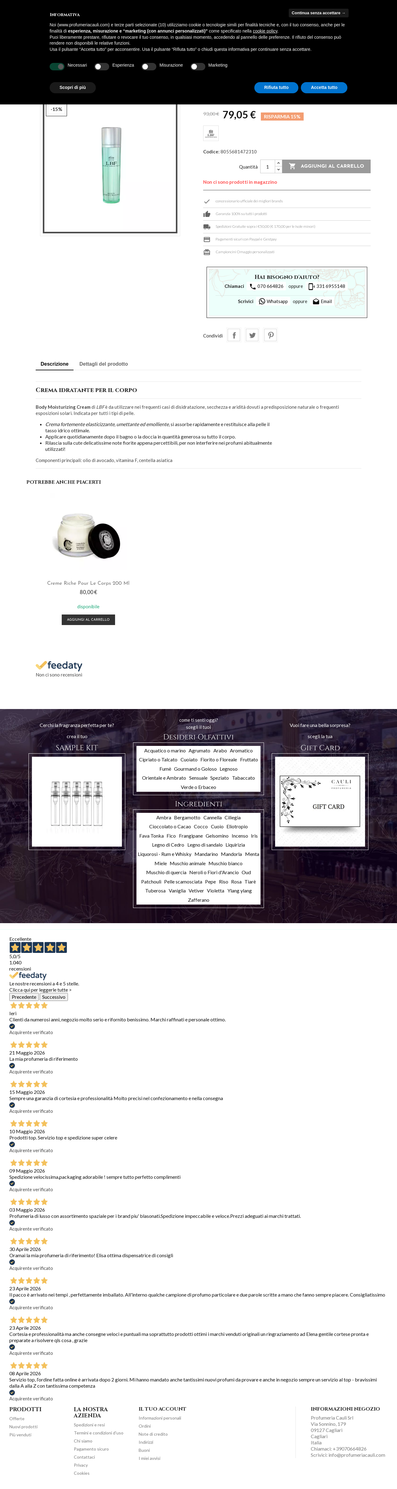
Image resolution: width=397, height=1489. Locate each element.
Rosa (236, 881)
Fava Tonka (151, 836)
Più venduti (20, 1434)
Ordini (145, 1426)
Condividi (234, 335)
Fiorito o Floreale (218, 759)
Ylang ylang (239, 890)
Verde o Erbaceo (198, 787)
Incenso (240, 836)
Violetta (215, 890)
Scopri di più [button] (73, 87)
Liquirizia (235, 845)
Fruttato (249, 759)
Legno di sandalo (205, 845)
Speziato (219, 778)
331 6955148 (326, 286)
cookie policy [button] (265, 31)
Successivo (53, 997)
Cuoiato (189, 759)
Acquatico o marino (165, 750)
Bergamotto (187, 817)
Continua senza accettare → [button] (319, 13)
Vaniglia (177, 890)
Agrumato (199, 750)
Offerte (17, 1418)
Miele (160, 863)
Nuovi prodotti (23, 1426)
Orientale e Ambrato (164, 778)
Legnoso (229, 769)
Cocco (201, 826)
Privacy (81, 1465)
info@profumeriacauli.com (356, 1455)
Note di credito (153, 1434)
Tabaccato (243, 778)
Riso (223, 881)
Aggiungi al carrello (326, 166)
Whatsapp (273, 301)
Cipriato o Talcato (158, 759)
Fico (171, 836)
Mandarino (206, 854)
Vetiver (196, 890)
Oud (246, 872)
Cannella (212, 817)
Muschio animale (188, 863)
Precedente (24, 997)
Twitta (252, 335)
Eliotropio (237, 826)
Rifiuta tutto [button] (276, 87)
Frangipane (191, 836)
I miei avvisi (149, 1458)
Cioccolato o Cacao (170, 826)
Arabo (220, 750)
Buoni (144, 1450)
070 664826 (266, 286)
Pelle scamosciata (183, 881)
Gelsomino (217, 836)
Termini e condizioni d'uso (98, 1432)
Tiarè (250, 881)
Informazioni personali (160, 1418)
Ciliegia (233, 817)
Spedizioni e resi (89, 1424)
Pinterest (270, 335)
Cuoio (217, 826)
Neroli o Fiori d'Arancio (214, 872)
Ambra (163, 817)
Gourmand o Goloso (195, 769)
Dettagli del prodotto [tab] (103, 364)
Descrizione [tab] (55, 364)
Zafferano (198, 900)
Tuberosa (155, 890)
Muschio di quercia (166, 872)
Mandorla (231, 854)
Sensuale (198, 778)
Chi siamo (83, 1440)
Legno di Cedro (168, 845)
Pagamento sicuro (91, 1449)
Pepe (210, 881)
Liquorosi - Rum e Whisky (164, 854)
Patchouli (151, 881)
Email (322, 302)
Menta (252, 854)
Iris (254, 836)
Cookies (82, 1473)
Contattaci (84, 1457)
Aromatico (241, 750)
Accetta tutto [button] (324, 87)
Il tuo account (162, 1409)
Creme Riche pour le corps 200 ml (83, 583)
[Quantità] (267, 166)
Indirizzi (146, 1442)
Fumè (165, 769)
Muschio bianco (225, 863)
